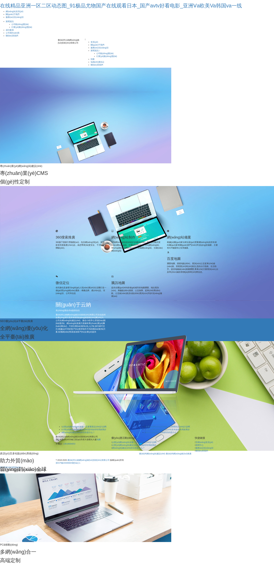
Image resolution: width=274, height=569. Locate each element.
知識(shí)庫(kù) (97, 62)
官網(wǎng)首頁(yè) (204, 442)
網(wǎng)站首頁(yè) (14, 11)
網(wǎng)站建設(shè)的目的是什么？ (128, 448)
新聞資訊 (10, 21)
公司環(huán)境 (12, 33)
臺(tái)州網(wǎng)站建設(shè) (152, 453)
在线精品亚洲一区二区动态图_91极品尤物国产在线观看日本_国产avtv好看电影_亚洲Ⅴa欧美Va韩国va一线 (121, 6)
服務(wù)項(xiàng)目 (15, 17)
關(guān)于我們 (12, 14)
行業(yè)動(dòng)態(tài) (21, 27)
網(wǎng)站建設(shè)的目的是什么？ (162, 432)
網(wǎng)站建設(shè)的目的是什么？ (78, 432)
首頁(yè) (94, 42)
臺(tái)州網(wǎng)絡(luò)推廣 (178, 453)
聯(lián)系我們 (12, 36)
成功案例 (10, 30)
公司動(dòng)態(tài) (20, 24)
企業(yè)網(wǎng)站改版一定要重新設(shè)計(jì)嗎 (84, 427)
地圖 (99, 439)
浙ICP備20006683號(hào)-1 (68, 463)
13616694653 (69, 444)
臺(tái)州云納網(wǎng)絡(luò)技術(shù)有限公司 (89, 460)
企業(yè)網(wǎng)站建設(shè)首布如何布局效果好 (84, 429)
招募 (93, 59)
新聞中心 (200, 445)
